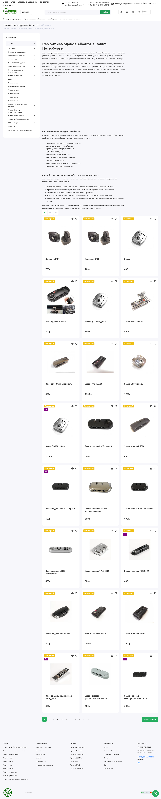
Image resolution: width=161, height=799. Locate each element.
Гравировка (12, 126)
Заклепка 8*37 (52, 259)
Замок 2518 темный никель (59, 384)
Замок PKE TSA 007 (94, 384)
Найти (105, 12)
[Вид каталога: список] (50, 212)
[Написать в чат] (155, 793)
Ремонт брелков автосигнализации (15, 111)
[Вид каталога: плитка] (44, 212)
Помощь (8, 6)
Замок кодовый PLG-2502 (97, 571)
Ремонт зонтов (13, 94)
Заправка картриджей (21, 63)
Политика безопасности (112, 751)
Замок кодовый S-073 (134, 633)
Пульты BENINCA (76, 758)
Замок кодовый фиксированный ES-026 (96, 697)
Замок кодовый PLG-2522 (136, 571)
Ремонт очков (13, 97)
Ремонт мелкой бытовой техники (21, 105)
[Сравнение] (127, 12)
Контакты (44, 2)
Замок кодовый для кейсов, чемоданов (59, 697)
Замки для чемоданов (95, 321)
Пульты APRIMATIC (77, 754)
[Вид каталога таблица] (55, 212)
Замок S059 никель (133, 384)
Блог (13, 2)
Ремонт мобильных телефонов (19, 119)
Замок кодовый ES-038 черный (139, 508)
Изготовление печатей (21, 56)
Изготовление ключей (21, 66)
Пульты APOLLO (76, 751)
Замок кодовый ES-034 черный (60, 508)
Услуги (26, 12)
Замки (127, 259)
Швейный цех (21, 123)
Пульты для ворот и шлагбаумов (21, 71)
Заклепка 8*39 (92, 259)
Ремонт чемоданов (21, 76)
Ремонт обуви (21, 83)
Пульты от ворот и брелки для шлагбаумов (40, 19)
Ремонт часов (21, 101)
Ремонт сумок (13, 90)
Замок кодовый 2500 (134, 446)
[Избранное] (133, 12)
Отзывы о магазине (27, 2)
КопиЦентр (21, 48)
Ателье (21, 79)
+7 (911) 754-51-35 (144, 3)
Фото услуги (21, 59)
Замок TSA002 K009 (55, 446)
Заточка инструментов (16, 86)
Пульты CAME (75, 765)
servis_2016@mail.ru (124, 4)
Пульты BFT (74, 761)
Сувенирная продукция (12, 19)
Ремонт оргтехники (10, 776)
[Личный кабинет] (120, 12)
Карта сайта (108, 769)
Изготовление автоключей (70, 19)
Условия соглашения (111, 754)
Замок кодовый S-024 (95, 633)
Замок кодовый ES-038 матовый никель (96, 510)
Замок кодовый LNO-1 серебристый (56, 572)
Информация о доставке (113, 761)
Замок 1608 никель (133, 321)
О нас (5, 2)
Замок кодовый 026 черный (98, 446)
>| (88, 719)
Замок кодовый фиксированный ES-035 (135, 697)
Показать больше (150, 719)
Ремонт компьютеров (21, 116)
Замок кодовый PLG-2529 (58, 633)
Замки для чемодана (56, 321)
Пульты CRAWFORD (77, 769)
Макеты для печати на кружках (21, 130)
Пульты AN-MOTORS (77, 747)
